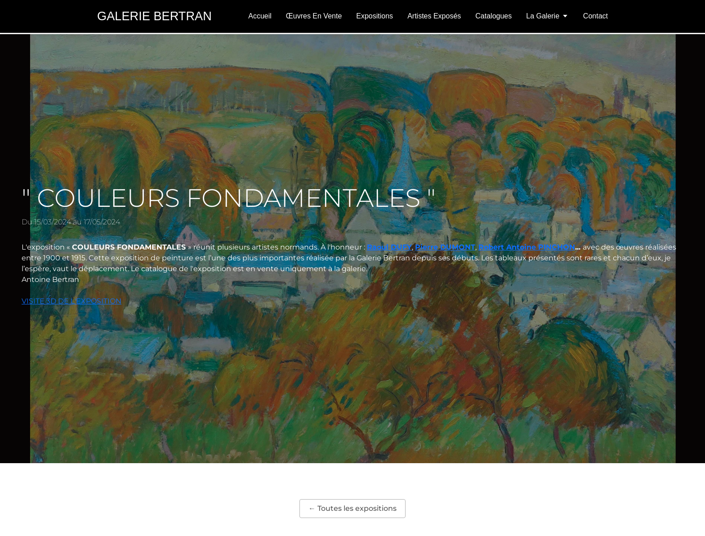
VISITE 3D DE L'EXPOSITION (71, 301)
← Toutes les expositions (352, 508)
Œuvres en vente (314, 16)
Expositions (374, 16)
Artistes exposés (434, 16)
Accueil (260, 16)
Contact (595, 16)
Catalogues (493, 16)
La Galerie (547, 16)
